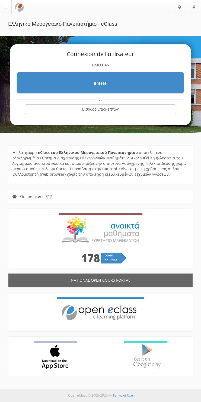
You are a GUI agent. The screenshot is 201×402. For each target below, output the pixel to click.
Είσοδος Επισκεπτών (100, 109)
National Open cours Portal (100, 280)
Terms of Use (123, 395)
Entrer (100, 83)
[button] (179, 7)
